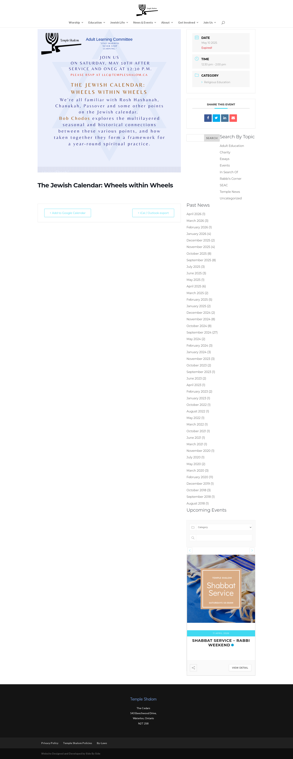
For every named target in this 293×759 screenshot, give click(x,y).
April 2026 (193, 214)
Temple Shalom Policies (77, 743)
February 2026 (197, 227)
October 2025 (196, 253)
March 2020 (195, 470)
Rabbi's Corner (230, 179)
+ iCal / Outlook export (153, 213)
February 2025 (197, 299)
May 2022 (193, 418)
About (165, 22)
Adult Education (232, 146)
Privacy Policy (49, 743)
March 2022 (195, 424)
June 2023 (194, 378)
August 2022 (195, 411)
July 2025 (193, 267)
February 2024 (197, 345)
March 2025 (195, 293)
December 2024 (198, 312)
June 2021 (193, 437)
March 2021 (194, 444)
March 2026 (195, 221)
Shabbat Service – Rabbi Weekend (221, 642)
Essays (224, 159)
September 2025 (198, 260)
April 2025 (193, 286)
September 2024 (198, 332)
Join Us (208, 22)
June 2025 (194, 273)
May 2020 (193, 464)
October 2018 (196, 490)
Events (225, 165)
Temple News (230, 192)
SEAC (224, 185)
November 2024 (198, 319)
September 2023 (198, 372)
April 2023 (193, 385)
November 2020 (198, 451)
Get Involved (186, 22)
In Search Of (229, 172)
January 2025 (196, 306)
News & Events (143, 22)
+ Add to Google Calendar (68, 213)
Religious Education (215, 82)
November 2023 (198, 359)
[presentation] (189, 550)
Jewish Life (117, 22)
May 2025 (193, 280)
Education (95, 22)
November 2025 (198, 247)
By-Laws (102, 743)
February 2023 (197, 391)
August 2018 (195, 503)
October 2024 (196, 326)
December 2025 (198, 240)
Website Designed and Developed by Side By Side (70, 753)
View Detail (240, 667)
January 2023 (196, 398)
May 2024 (193, 339)
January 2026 (196, 234)
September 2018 (198, 497)
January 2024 (196, 352)
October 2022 (196, 405)
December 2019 (198, 483)
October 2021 (196, 431)
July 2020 (193, 457)
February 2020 (197, 477)
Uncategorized (231, 198)
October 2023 (196, 365)
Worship (74, 22)
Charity (225, 152)
